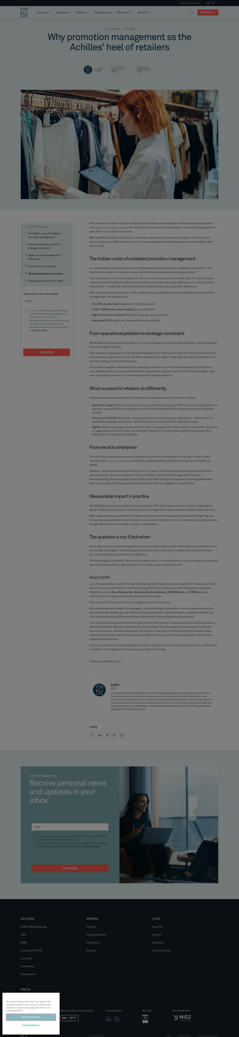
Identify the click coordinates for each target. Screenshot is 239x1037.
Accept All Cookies (31, 1017)
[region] (31, 1014)
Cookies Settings (31, 1025)
